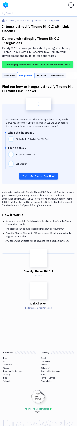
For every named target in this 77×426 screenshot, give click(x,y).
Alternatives (57, 75)
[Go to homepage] (5, 4)
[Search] (40, 13)
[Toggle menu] (71, 5)
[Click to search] (38, 13)
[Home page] (4, 20)
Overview (9, 75)
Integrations (25, 75)
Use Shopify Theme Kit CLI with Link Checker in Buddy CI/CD (38, 64)
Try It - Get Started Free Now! (38, 176)
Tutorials (41, 75)
